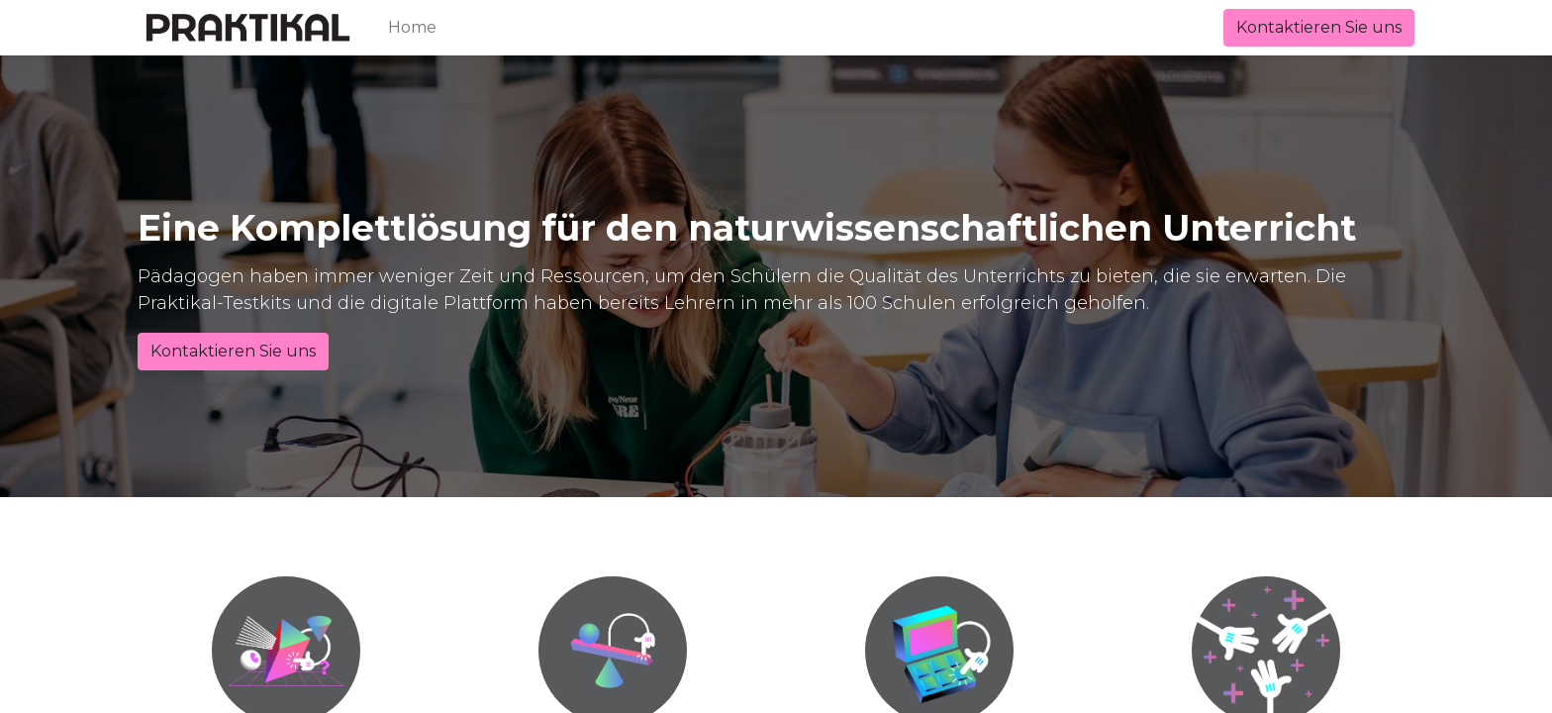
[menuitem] (412, 28)
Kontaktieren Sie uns (1319, 27)
